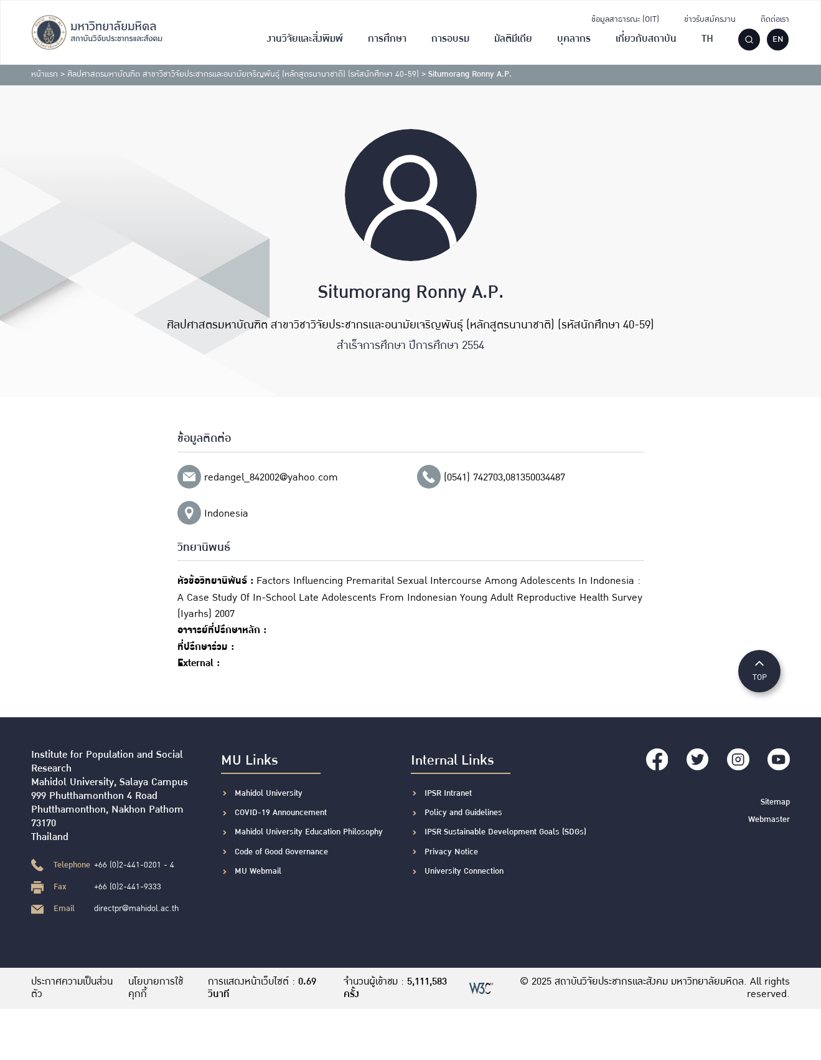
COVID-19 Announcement (282, 812)
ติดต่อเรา (775, 19)
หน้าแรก (44, 74)
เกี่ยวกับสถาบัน (646, 39)
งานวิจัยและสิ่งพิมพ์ (305, 39)
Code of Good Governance (281, 852)
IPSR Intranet (448, 793)
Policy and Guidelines (463, 812)
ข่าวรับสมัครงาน (710, 19)
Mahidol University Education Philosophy (309, 832)
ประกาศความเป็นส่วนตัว (72, 988)
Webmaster (769, 819)
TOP (759, 670)
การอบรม (450, 39)
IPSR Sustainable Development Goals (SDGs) (505, 832)
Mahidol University (269, 793)
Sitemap (775, 802)
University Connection (464, 871)
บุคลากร (574, 39)
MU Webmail (258, 871)
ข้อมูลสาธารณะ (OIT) (625, 19)
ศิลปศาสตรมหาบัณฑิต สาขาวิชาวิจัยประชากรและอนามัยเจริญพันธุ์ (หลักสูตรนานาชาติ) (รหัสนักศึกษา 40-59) (243, 74)
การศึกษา (387, 39)
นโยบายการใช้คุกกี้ (156, 988)
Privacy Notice (451, 852)
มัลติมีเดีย (513, 39)
